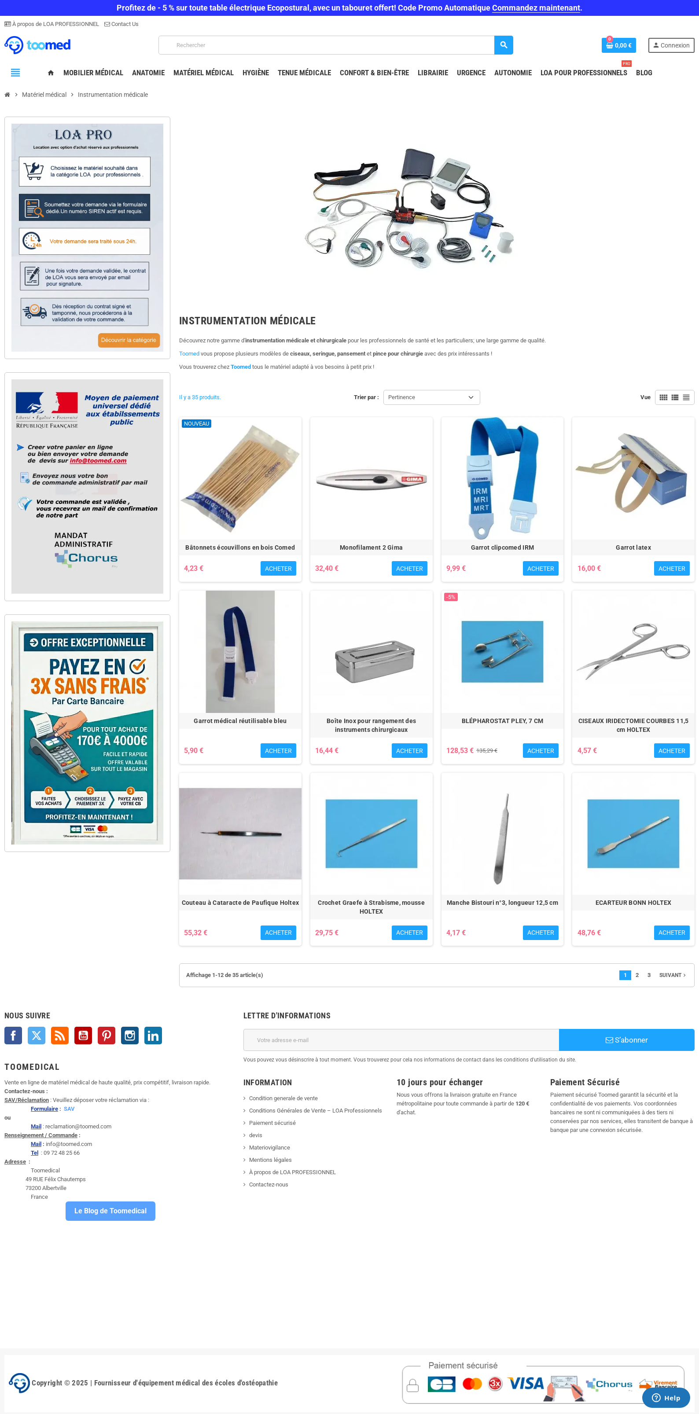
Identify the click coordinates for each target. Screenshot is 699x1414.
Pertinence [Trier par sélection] (401, 397)
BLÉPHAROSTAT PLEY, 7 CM (502, 720)
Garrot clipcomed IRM (502, 547)
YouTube (83, 1035)
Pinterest (106, 1035)
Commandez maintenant (536, 7)
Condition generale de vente (283, 1098)
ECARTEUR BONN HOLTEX (634, 902)
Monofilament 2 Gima (371, 547)
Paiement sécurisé (272, 1123)
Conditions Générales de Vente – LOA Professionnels (315, 1110)
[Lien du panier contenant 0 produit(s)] (619, 45)
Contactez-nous (268, 1184)
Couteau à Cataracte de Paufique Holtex (240, 902)
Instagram (130, 1035)
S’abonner (627, 1040)
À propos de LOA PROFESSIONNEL (55, 24)
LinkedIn (153, 1035)
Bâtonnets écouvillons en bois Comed (240, 547)
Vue (645, 397)
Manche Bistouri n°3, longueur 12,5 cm (502, 902)
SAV (69, 1108)
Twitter (36, 1035)
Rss (60, 1035)
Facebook (13, 1035)
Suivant (673, 975)
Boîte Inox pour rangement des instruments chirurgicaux (371, 725)
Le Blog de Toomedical (110, 1211)
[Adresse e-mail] (401, 1040)
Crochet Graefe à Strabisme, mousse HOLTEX (371, 907)
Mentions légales (270, 1160)
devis (255, 1135)
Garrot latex (633, 547)
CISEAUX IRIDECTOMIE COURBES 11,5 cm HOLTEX (633, 725)
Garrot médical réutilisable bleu (240, 720)
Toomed (189, 353)
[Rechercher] (335, 45)
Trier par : (366, 397)
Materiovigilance (269, 1147)
